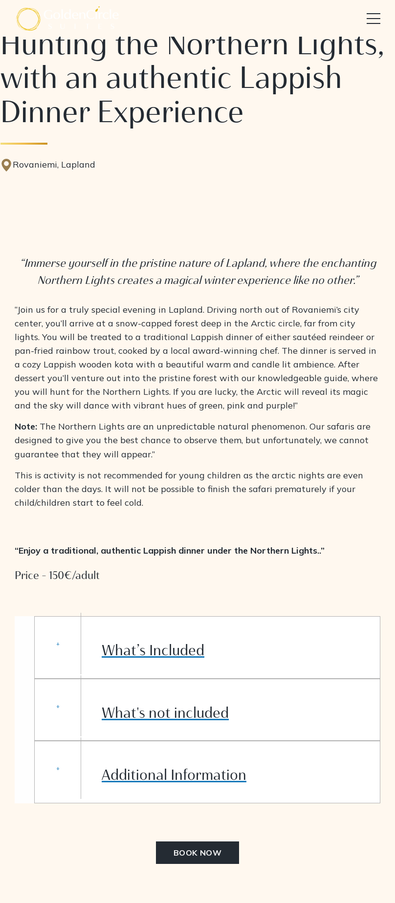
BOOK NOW (198, 853)
